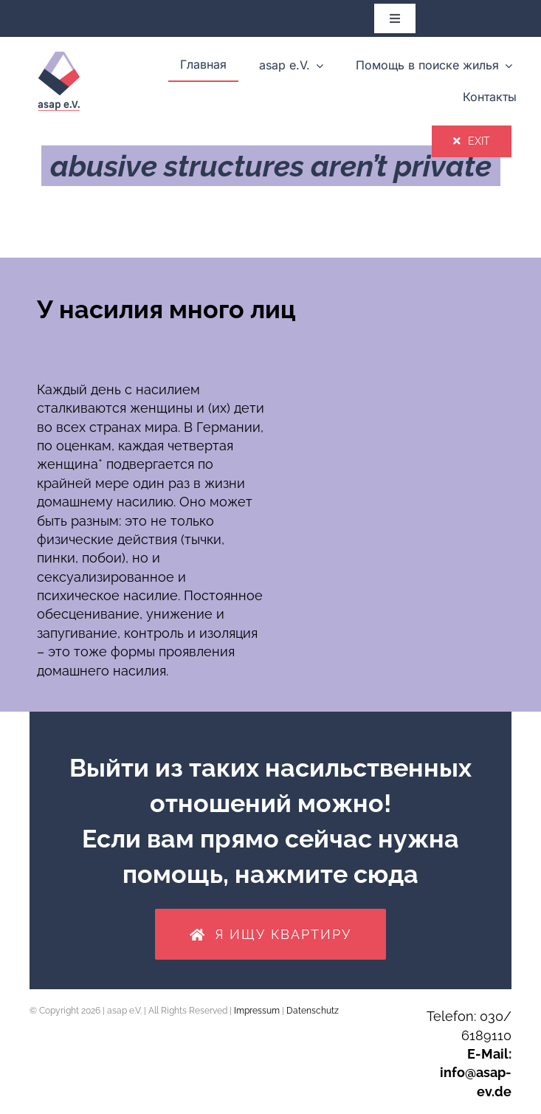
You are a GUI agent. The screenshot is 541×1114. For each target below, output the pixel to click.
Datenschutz (312, 1010)
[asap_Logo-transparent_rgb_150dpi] (59, 49)
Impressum (257, 1010)
